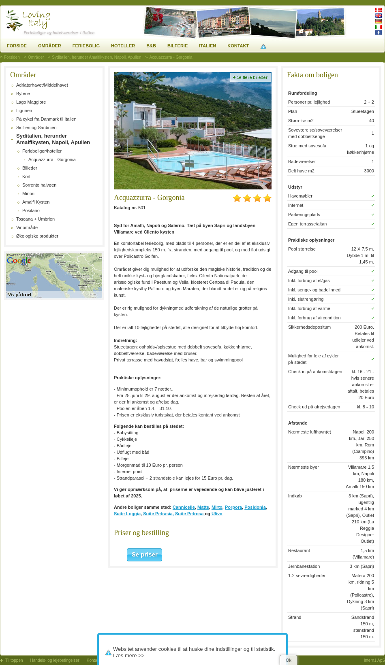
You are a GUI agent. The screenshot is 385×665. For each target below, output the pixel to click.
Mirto (217, 507)
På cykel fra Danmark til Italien (46, 119)
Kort (26, 176)
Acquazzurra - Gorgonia (52, 159)
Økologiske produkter (37, 236)
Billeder (29, 168)
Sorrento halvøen (39, 185)
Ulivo (217, 513)
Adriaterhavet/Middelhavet (42, 85)
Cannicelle (184, 507)
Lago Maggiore (31, 102)
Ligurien (24, 110)
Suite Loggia (127, 513)
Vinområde (27, 227)
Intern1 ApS (374, 660)
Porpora (233, 507)
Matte (203, 507)
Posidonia (255, 507)
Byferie (23, 93)
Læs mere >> (128, 655)
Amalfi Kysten (35, 202)
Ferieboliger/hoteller (42, 151)
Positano (31, 210)
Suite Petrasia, (158, 513)
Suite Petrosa (190, 513)
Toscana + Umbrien (35, 219)
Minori (28, 193)
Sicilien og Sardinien (36, 127)
